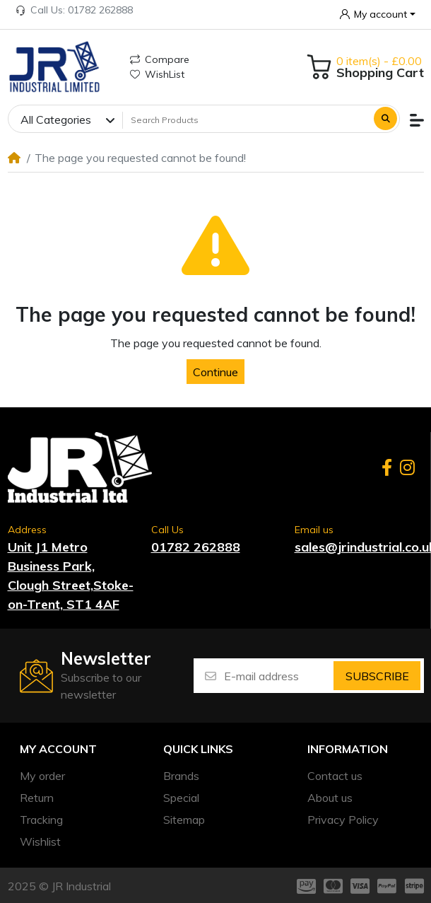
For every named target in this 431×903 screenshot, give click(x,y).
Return (37, 798)
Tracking (41, 819)
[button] (378, 14)
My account (58, 749)
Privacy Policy (343, 819)
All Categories (55, 119)
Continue (215, 372)
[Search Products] (246, 119)
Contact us (334, 776)
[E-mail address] (278, 675)
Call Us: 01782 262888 (74, 10)
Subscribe (377, 676)
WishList (157, 74)
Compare (159, 59)
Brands (181, 776)
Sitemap (184, 819)
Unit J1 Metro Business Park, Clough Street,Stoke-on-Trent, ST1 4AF (71, 575)
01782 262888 (195, 547)
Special (181, 798)
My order (42, 776)
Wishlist (40, 841)
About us (330, 798)
